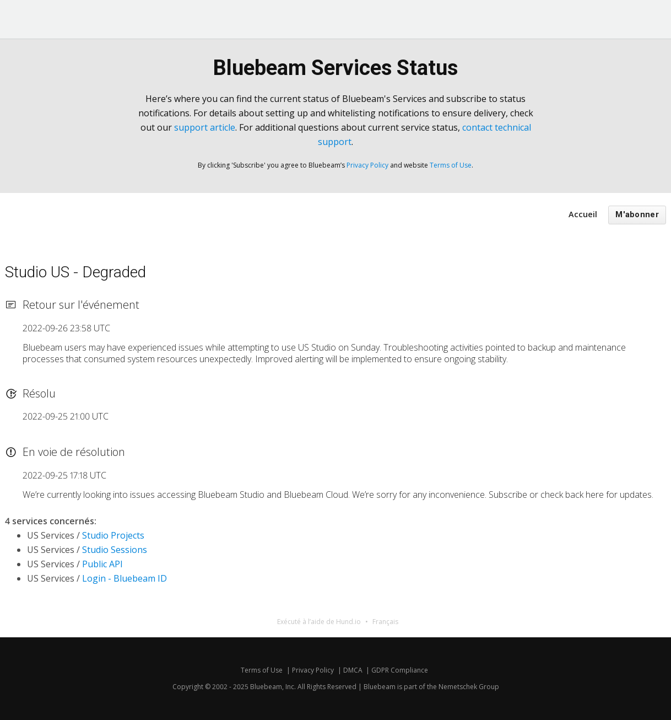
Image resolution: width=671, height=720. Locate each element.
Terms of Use (451, 165)
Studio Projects (113, 535)
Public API (102, 564)
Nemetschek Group (469, 686)
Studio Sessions (114, 550)
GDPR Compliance (399, 670)
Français (385, 621)
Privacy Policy (367, 165)
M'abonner (637, 214)
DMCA (352, 670)
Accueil (583, 214)
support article (204, 127)
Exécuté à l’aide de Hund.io (319, 621)
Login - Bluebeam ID (124, 578)
